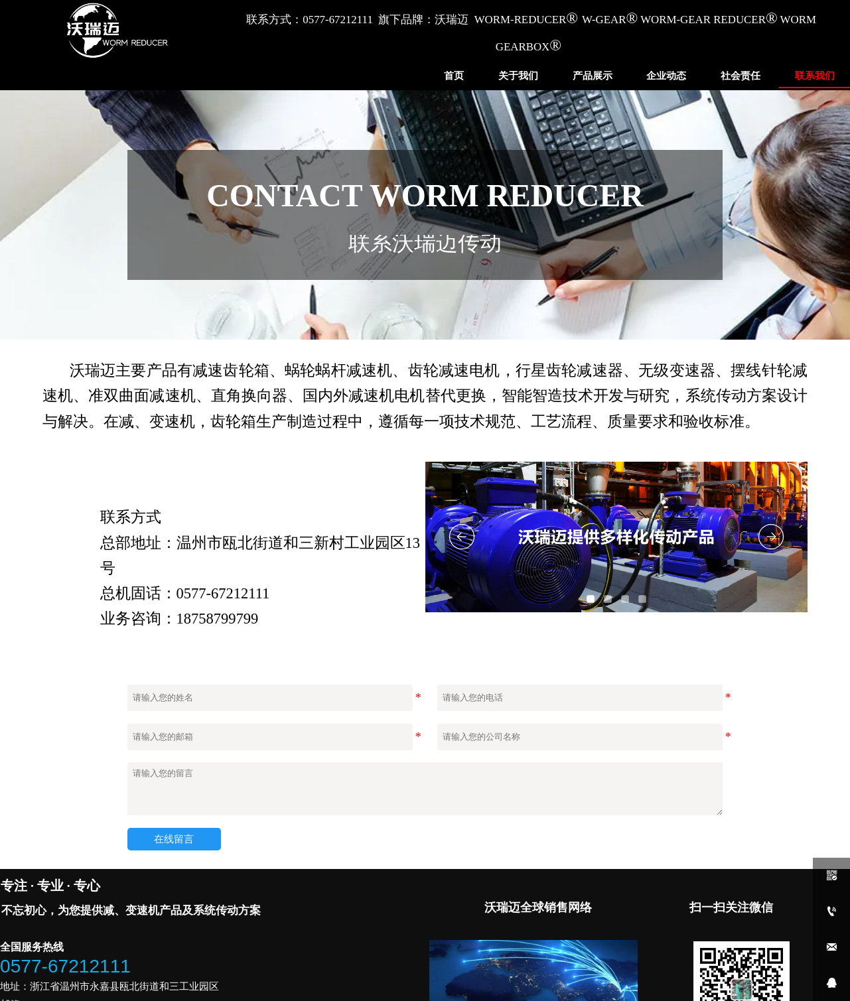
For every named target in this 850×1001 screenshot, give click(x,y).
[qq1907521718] (831, 983)
